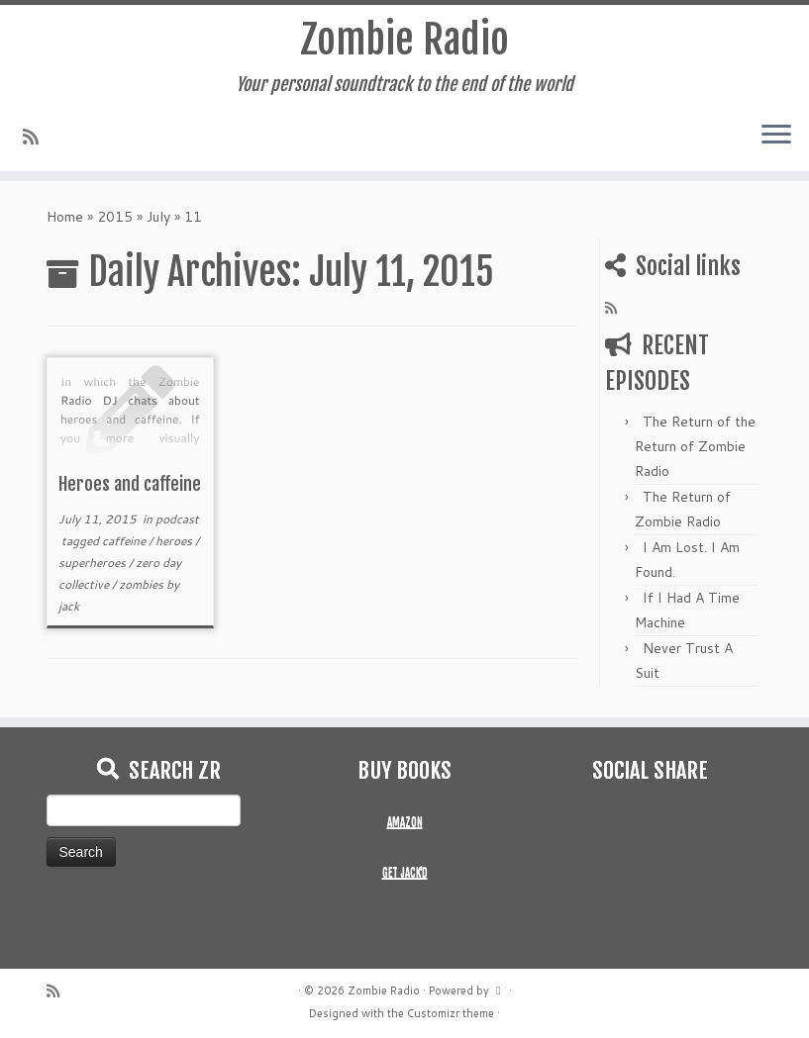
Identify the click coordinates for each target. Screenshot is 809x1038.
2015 (115, 217)
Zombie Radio (404, 39)
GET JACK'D (405, 873)
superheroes (93, 562)
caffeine (125, 540)
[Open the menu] (776, 135)
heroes (175, 540)
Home (65, 217)
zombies (142, 584)
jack (68, 606)
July (158, 217)
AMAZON (405, 822)
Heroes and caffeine (129, 484)
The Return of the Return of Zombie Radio (695, 446)
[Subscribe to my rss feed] (37, 136)
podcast (177, 519)
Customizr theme (450, 1013)
